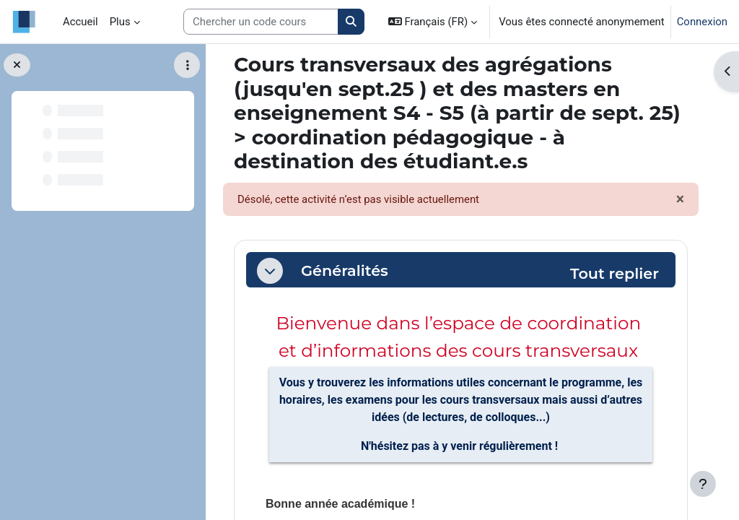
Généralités (344, 271)
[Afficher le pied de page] (703, 484)
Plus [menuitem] (120, 21)
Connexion (702, 21)
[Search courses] (260, 22)
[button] (432, 21)
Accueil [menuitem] (80, 21)
